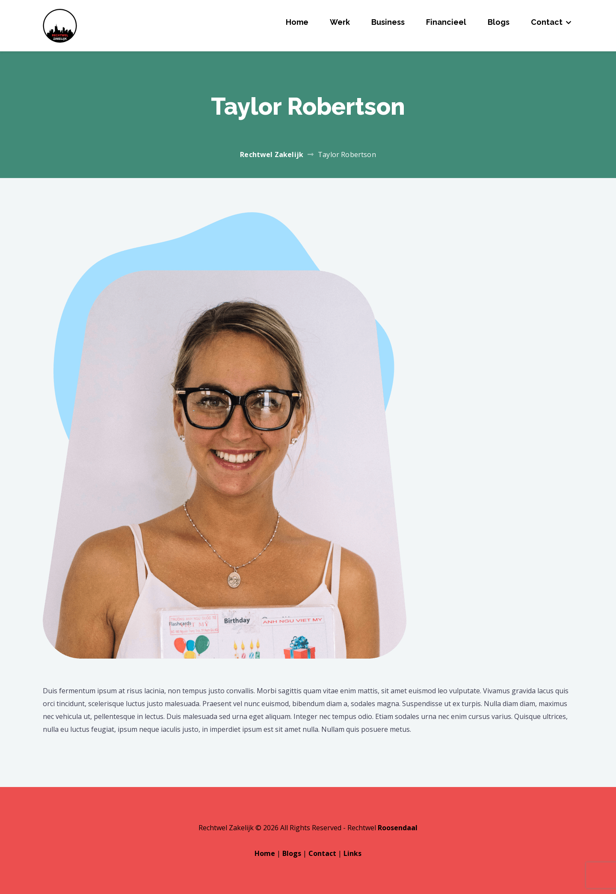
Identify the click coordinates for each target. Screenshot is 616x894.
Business (388, 22)
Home (297, 22)
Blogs (498, 22)
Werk (340, 22)
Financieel (446, 22)
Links (352, 853)
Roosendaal (398, 827)
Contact (547, 22)
